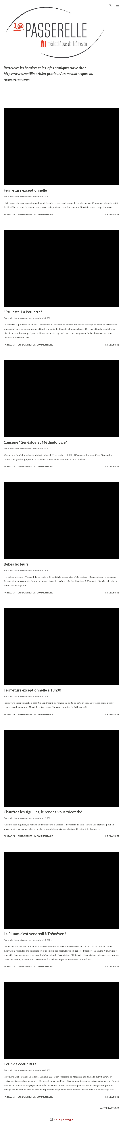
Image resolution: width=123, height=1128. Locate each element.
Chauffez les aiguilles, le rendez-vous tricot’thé (43, 812)
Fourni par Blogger (61, 1119)
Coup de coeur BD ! (20, 1064)
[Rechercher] (110, 5)
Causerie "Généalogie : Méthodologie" (35, 442)
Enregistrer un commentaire (35, 214)
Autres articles (109, 1108)
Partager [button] (9, 214)
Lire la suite (112, 214)
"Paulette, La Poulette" (23, 312)
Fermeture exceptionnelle (25, 190)
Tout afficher (108, 97)
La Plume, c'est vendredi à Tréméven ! (35, 933)
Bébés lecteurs (16, 564)
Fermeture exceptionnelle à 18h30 (32, 690)
